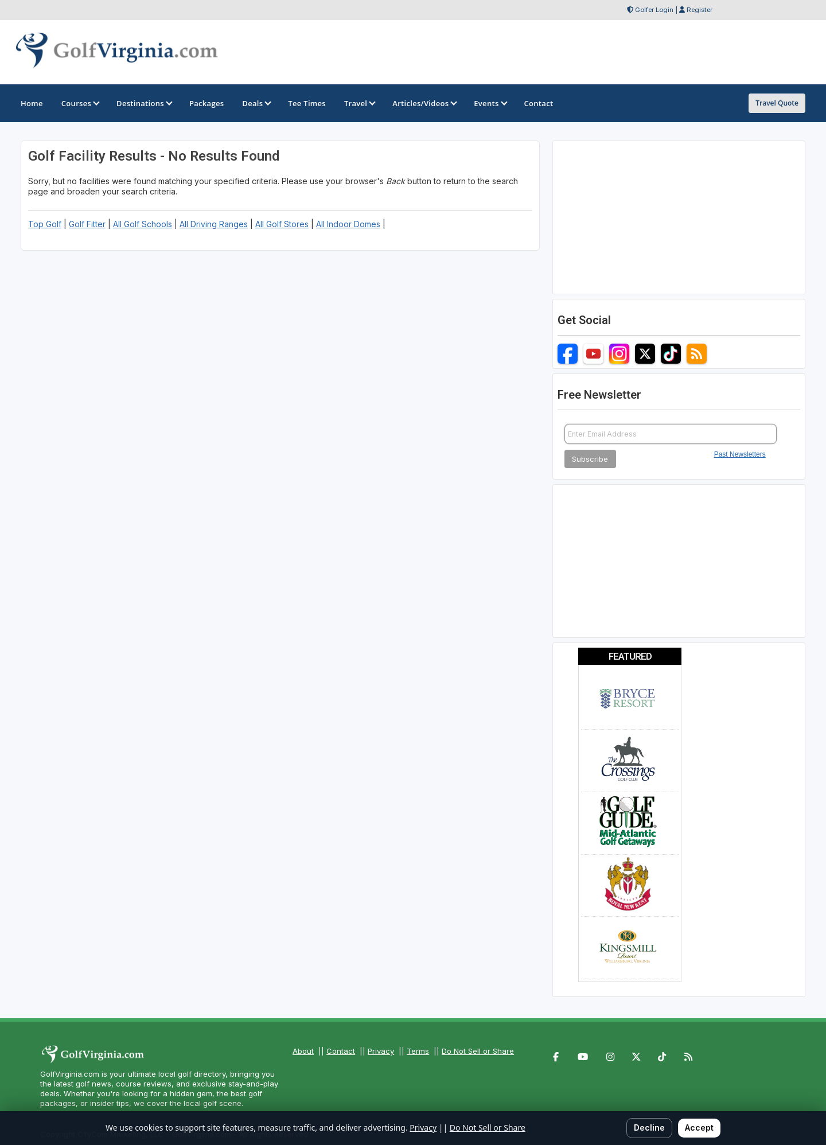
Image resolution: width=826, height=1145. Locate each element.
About (303, 1051)
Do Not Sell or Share (478, 1051)
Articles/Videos (423, 103)
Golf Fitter (87, 224)
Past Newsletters (740, 454)
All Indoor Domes (348, 224)
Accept (699, 1127)
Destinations (143, 103)
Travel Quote (776, 103)
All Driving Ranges (214, 224)
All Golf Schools (142, 224)
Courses (79, 103)
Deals (256, 103)
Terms (418, 1051)
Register (699, 10)
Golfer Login (654, 10)
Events (489, 103)
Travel (359, 103)
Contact (340, 1051)
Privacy (381, 1051)
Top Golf (44, 224)
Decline (649, 1127)
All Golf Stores (282, 224)
